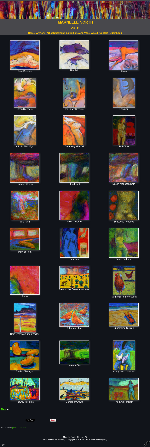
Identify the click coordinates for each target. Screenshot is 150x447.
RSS (3, 445)
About (94, 33)
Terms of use (88, 440)
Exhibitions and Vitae (78, 33)
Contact (103, 33)
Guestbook (116, 33)
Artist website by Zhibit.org (54, 440)
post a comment (19, 427)
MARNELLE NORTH (75, 22)
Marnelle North (69, 437)
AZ (86, 437)
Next (3, 409)
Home (31, 33)
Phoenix (80, 437)
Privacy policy (101, 440)
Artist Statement (55, 33)
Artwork (40, 33)
